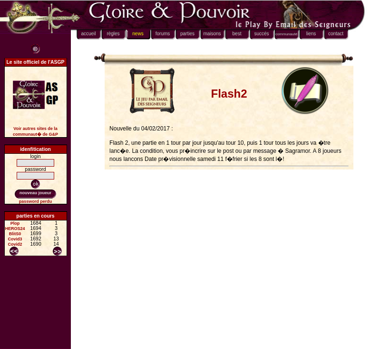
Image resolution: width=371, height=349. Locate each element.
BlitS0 (15, 233)
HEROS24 (15, 228)
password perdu (35, 201)
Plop (15, 223)
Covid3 (15, 239)
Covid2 (15, 244)
